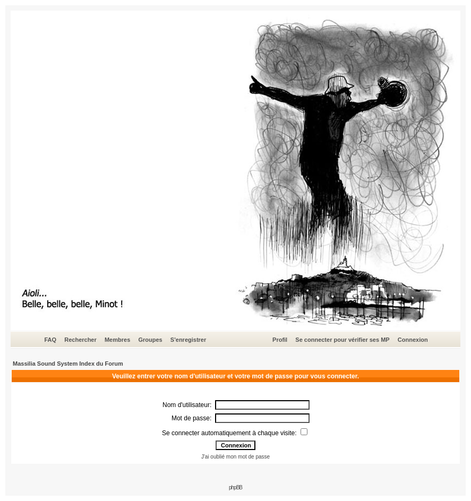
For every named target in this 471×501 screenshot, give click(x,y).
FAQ (50, 339)
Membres (117, 339)
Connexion (413, 339)
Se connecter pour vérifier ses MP (342, 339)
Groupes (150, 339)
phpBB (235, 487)
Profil (279, 339)
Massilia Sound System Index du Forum (68, 363)
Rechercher (80, 339)
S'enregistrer (188, 339)
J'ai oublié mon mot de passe (235, 457)
